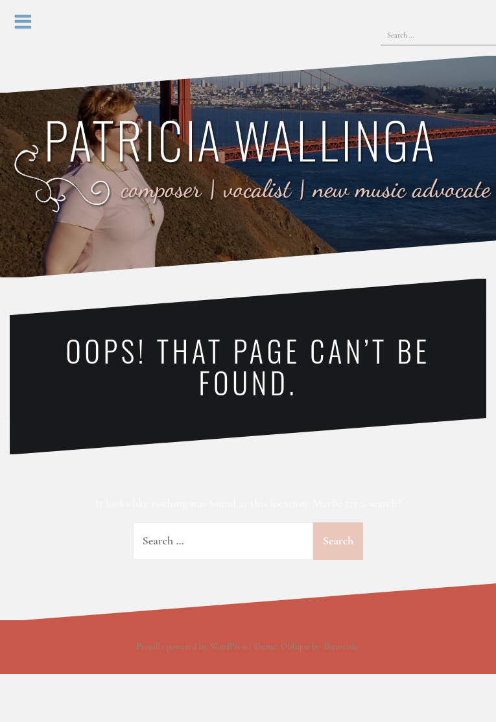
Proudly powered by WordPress (191, 646)
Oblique (295, 646)
